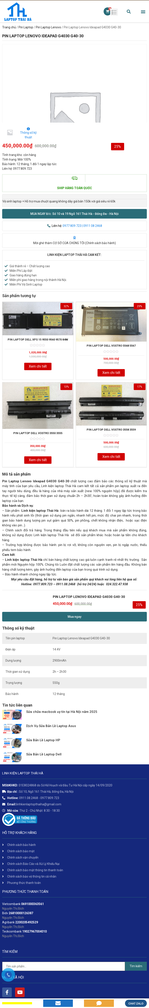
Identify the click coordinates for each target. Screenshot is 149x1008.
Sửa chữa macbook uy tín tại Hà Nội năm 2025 (61, 712)
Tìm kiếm (136, 966)
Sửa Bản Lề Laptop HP (43, 740)
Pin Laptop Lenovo (48, 27)
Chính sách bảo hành (100, 243)
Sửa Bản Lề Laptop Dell (44, 754)
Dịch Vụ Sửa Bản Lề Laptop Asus (51, 726)
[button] (74, 214)
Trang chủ (9, 27)
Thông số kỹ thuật (28, 133)
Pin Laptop (26, 27)
